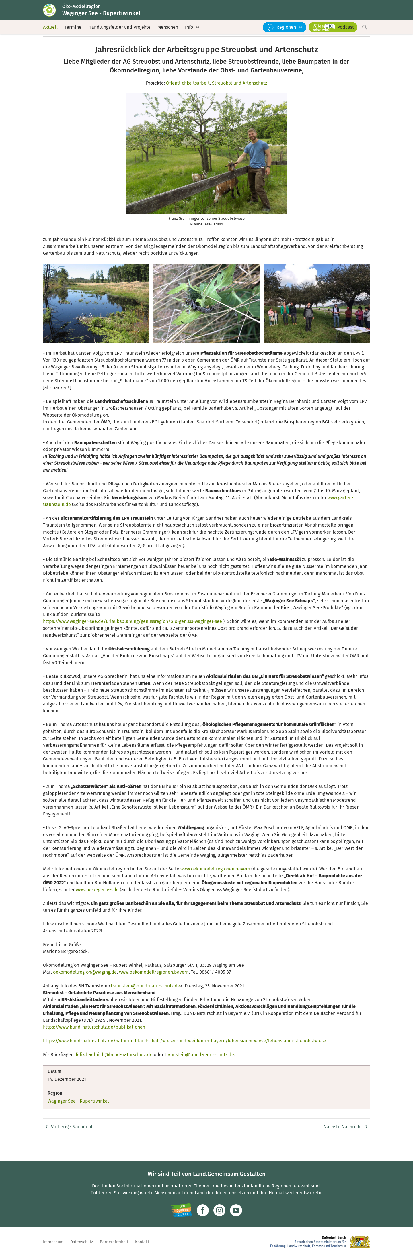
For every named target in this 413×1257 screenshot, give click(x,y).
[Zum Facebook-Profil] (203, 1210)
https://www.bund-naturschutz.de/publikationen (94, 1043)
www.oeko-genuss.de (97, 906)
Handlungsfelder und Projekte (119, 34)
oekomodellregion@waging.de (85, 988)
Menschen (167, 34)
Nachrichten (138, 47)
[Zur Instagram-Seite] (219, 1210)
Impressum (53, 1242)
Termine (73, 34)
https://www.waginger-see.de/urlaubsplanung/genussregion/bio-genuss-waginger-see (132, 638)
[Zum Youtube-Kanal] (236, 1210)
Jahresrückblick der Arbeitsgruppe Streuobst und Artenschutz (211, 47)
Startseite (52, 47)
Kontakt (142, 1242)
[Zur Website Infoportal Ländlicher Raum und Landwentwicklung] (181, 1210)
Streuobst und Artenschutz (239, 99)
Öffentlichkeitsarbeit (188, 99)
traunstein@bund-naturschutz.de (145, 1002)
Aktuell (50, 34)
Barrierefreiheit (114, 1242)
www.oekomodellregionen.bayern (215, 885)
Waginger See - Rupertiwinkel (94, 47)
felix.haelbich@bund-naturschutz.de (114, 1071)
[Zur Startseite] (55, 14)
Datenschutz (81, 1242)
